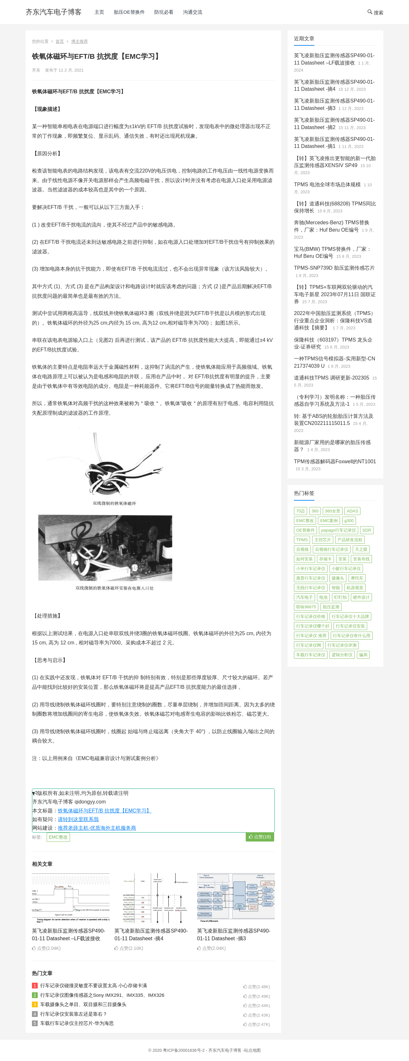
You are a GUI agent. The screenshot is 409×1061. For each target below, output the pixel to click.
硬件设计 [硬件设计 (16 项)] (361, 597)
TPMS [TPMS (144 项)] (302, 539)
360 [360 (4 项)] (315, 511)
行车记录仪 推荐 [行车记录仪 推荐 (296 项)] (311, 635)
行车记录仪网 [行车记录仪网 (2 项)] (308, 645)
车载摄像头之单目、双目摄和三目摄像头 (83, 1004)
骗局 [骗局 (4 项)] (363, 654)
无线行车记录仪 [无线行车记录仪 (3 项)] (310, 587)
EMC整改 (58, 837)
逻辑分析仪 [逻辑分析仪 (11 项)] (342, 654)
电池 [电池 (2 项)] (323, 597)
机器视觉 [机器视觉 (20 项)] (355, 587)
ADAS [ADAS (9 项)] (352, 511)
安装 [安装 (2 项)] (342, 559)
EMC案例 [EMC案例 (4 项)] (329, 520)
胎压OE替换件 (129, 12)
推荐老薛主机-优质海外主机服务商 (97, 828)
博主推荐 (79, 41)
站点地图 (252, 1050)
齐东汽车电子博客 (54, 12)
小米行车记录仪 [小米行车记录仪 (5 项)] (310, 568)
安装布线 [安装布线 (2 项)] (361, 559)
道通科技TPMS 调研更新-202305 (331, 378)
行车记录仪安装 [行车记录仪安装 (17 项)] (350, 626)
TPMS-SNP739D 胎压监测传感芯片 (334, 268)
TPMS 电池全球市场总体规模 (327, 184)
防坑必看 (164, 12)
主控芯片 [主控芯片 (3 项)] (322, 539)
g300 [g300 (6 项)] (349, 520)
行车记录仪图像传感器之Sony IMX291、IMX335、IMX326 (102, 995)
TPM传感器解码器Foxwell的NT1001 (335, 461)
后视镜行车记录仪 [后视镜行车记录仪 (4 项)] (331, 549)
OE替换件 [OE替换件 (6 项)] (305, 530)
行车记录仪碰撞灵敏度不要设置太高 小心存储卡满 (93, 985)
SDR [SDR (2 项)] (366, 530)
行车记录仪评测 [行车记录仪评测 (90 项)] (342, 645)
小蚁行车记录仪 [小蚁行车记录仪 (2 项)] (346, 568)
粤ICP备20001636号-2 (184, 1050)
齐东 (36, 70)
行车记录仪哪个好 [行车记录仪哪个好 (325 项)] (312, 626)
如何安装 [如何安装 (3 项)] (304, 559)
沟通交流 (192, 12)
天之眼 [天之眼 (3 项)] (361, 549)
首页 (60, 41)
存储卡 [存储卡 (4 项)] (325, 559)
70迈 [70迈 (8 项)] (300, 511)
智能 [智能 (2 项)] (336, 587)
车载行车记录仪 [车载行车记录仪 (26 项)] (310, 654)
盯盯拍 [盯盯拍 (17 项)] (340, 597)
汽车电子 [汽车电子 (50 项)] (304, 597)
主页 (99, 12)
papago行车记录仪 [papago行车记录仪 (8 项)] (338, 530)
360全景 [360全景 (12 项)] (332, 511)
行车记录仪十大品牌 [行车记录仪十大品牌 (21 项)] (350, 616)
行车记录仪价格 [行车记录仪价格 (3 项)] (310, 616)
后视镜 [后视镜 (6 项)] (302, 549)
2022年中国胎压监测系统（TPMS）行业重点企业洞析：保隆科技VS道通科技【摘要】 (335, 320)
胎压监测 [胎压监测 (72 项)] (331, 606)
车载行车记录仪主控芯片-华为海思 (77, 1023)
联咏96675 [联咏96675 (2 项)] (306, 606)
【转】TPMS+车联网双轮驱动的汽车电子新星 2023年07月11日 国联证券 (335, 294)
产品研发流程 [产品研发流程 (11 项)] (349, 539)
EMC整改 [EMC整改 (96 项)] (305, 520)
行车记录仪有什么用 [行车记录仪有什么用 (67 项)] (351, 635)
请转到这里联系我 (78, 819)
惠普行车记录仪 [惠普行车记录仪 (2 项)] (310, 578)
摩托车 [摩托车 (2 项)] (357, 578)
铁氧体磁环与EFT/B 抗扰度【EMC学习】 (104, 810)
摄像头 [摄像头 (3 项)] (338, 578)
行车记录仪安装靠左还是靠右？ (73, 1014)
